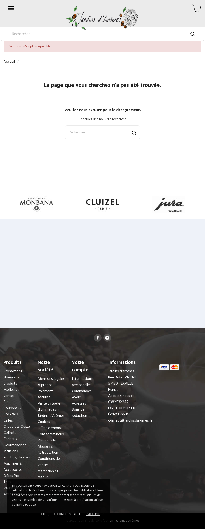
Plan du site (47, 440)
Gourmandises (15, 445)
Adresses (79, 403)
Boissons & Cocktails (12, 411)
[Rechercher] (102, 132)
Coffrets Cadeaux (10, 436)
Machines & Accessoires (13, 467)
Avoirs (77, 397)
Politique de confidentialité (59, 514)
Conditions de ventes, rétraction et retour (49, 468)
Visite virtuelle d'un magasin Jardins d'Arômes (51, 409)
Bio (6, 402)
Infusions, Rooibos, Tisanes (17, 454)
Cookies (44, 422)
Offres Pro (11, 476)
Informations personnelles (82, 382)
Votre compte (80, 366)
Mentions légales (51, 379)
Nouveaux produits (11, 380)
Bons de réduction (79, 413)
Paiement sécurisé (45, 394)
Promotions (13, 371)
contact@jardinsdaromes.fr (130, 421)
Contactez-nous (51, 434)
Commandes (82, 391)
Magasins (45, 447)
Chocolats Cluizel (17, 427)
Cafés (8, 421)
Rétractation (48, 453)
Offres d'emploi (50, 428)
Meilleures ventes (11, 393)
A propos (45, 385)
